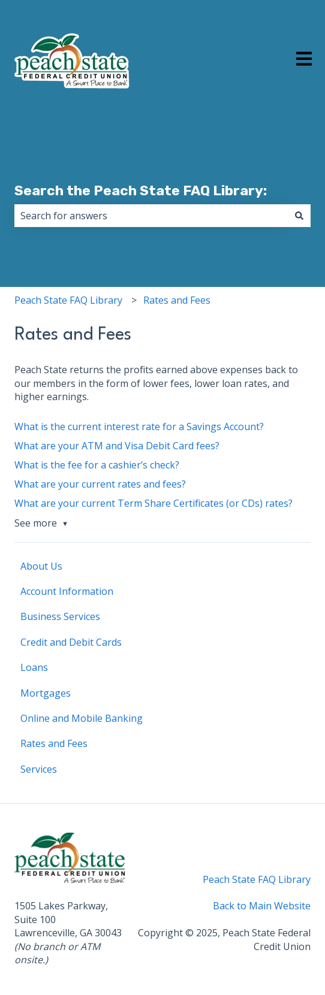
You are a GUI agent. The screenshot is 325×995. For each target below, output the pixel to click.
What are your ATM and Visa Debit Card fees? (116, 445)
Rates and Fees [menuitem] (54, 743)
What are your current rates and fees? (100, 484)
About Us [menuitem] (41, 566)
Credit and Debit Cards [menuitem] (71, 642)
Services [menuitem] (38, 769)
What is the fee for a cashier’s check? (96, 464)
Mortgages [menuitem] (45, 693)
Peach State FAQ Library (68, 300)
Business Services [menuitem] (60, 616)
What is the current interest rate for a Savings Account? (139, 426)
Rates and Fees (176, 300)
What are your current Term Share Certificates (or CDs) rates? (153, 503)
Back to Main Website (262, 905)
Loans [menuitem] (34, 667)
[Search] (299, 215)
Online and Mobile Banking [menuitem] (81, 718)
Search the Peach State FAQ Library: (140, 190)
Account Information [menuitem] (66, 591)
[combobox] (151, 215)
